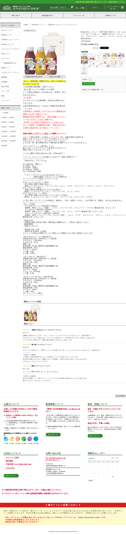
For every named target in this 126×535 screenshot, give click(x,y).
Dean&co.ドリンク (7, 44)
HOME (25, 24)
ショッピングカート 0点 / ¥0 (112, 8)
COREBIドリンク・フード (10, 39)
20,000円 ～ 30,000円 (8, 141)
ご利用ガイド (109, 15)
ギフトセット (5, 58)
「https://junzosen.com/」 (88, 517)
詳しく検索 (80, 8)
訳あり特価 (5, 86)
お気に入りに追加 (54, 77)
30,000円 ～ (5, 145)
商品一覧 (15, 15)
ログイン (95, 7)
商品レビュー (29, 324)
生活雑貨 (4, 82)
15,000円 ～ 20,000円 (8, 136)
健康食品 (4, 77)
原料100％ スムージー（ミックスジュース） (63, 24)
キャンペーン (77, 15)
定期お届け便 (46, 15)
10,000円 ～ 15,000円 (8, 131)
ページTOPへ (120, 396)
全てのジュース (6, 30)
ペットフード (5, 100)
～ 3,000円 (4, 113)
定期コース (5, 68)
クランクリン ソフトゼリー (10, 49)
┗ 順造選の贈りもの (9, 63)
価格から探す (5, 108)
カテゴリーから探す (8, 25)
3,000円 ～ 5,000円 (7, 117)
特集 (2, 96)
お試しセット (5, 54)
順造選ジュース (6, 35)
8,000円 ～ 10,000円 (8, 127)
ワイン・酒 (5, 91)
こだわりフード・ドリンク (10, 72)
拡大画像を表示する (30, 30)
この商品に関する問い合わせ (33, 77)
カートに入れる (88, 83)
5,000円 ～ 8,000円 (7, 122)
